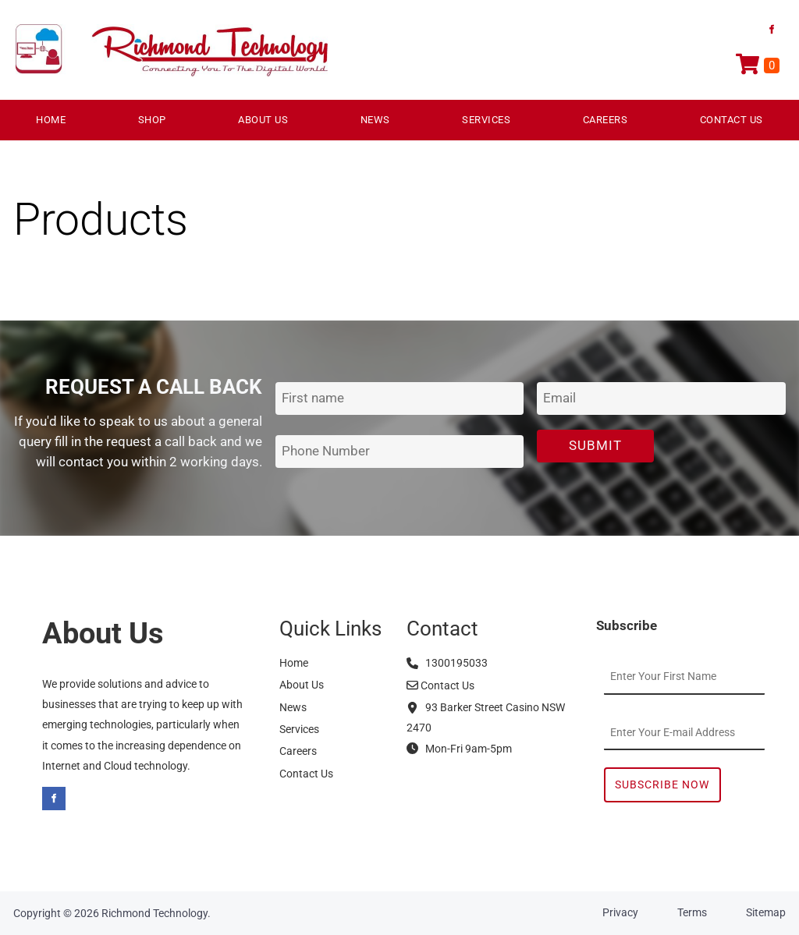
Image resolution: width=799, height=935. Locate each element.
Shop (152, 120)
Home (51, 120)
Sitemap (766, 912)
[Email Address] (661, 399)
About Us (263, 120)
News (375, 120)
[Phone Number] (399, 452)
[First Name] (399, 399)
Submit (595, 445)
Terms (692, 912)
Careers (605, 120)
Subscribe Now (662, 784)
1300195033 (447, 663)
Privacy (620, 912)
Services (486, 120)
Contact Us (731, 120)
